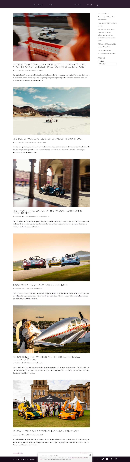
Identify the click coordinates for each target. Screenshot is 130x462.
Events (31, 70)
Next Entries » (85, 453)
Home (34, 70)
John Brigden (18, 70)
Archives (101, 61)
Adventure (32, 142)
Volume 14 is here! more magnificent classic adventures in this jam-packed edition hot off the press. (106, 35)
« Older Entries (18, 453)
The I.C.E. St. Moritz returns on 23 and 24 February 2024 (48, 139)
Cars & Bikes (32, 216)
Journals (38, 5)
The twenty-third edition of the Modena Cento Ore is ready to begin (47, 212)
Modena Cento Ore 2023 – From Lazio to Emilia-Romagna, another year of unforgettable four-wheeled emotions (49, 65)
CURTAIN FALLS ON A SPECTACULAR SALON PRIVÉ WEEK (46, 431)
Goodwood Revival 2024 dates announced (40, 285)
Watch (77, 5)
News (38, 70)
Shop (89, 5)
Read (51, 5)
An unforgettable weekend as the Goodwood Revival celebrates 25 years (47, 358)
